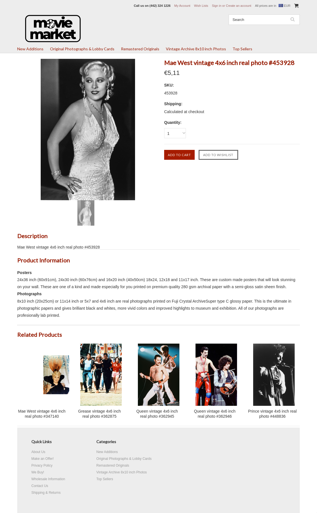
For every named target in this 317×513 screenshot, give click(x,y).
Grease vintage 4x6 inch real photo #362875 (99, 414)
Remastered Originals (140, 48)
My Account (182, 5)
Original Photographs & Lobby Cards (82, 48)
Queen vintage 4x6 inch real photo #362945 (157, 414)
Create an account (238, 5)
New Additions (30, 48)
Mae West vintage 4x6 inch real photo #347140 (42, 414)
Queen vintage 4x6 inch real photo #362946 (214, 414)
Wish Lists (201, 5)
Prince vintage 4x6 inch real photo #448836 (272, 414)
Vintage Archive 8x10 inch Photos (196, 48)
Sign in (217, 5)
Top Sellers (242, 48)
